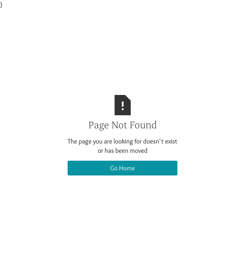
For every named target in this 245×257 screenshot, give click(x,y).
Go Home (122, 168)
